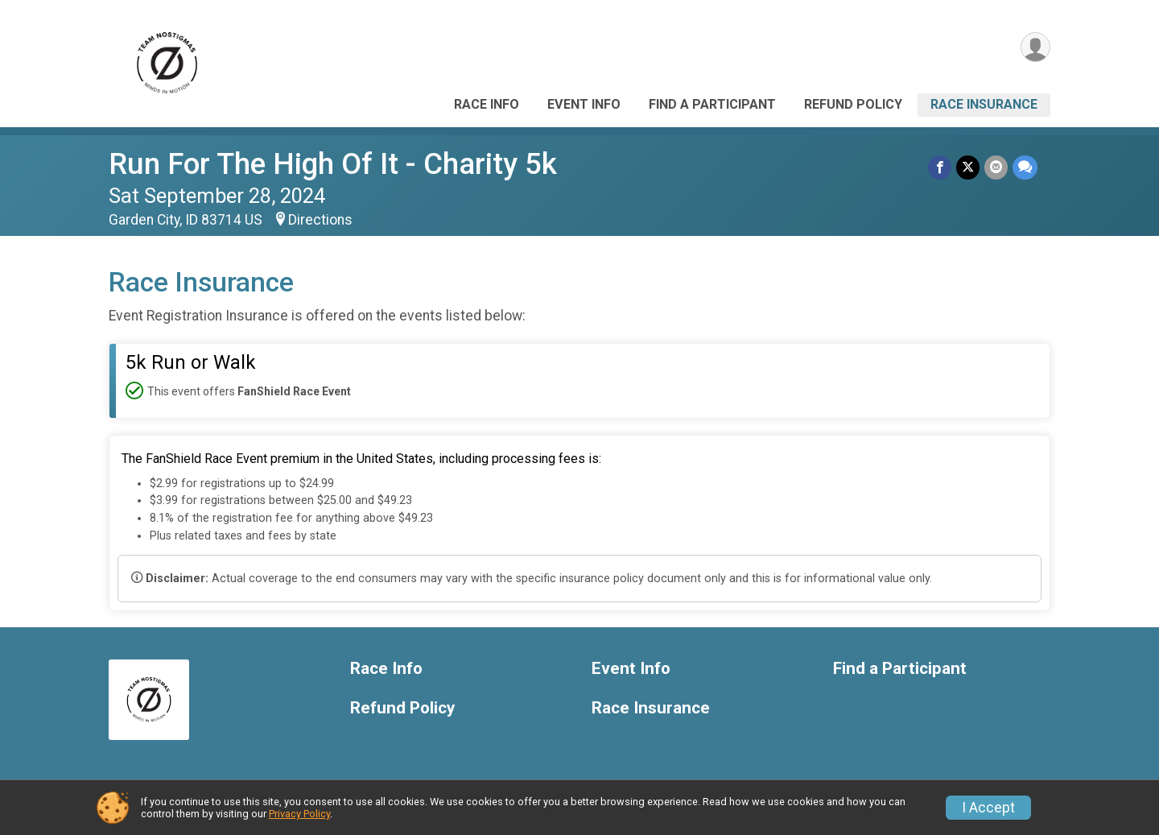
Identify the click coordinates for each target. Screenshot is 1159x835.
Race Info (486, 104)
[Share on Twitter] (968, 167)
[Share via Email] (996, 167)
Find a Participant (712, 104)
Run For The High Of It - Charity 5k (333, 164)
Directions (320, 220)
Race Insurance (983, 104)
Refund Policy (853, 104)
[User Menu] (1035, 47)
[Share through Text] (1025, 167)
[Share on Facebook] (939, 167)
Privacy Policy (299, 814)
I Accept (988, 808)
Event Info (584, 104)
